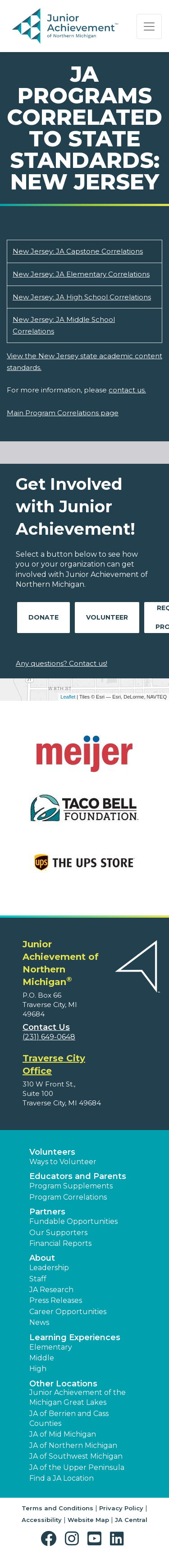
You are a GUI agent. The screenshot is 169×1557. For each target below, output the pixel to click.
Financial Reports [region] (60, 1243)
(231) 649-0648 (49, 1037)
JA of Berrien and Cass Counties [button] (69, 1418)
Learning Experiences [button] (74, 1337)
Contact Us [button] (46, 1027)
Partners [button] (47, 1212)
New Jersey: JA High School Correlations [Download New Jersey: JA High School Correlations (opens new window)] (82, 297)
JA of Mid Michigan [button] (62, 1434)
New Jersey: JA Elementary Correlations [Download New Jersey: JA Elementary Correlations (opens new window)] (81, 274)
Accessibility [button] (42, 1519)
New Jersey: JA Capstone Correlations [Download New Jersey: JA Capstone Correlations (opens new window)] (78, 251)
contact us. (127, 390)
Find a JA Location (61, 1478)
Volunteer (107, 617)
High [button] (37, 1368)
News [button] (39, 1322)
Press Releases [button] (55, 1300)
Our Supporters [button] (58, 1232)
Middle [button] (41, 1358)
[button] (51, 1538)
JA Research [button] (51, 1289)
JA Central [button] (131, 1519)
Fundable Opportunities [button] (73, 1221)
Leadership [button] (49, 1267)
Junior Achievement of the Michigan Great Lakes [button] (77, 1397)
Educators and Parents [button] (77, 1176)
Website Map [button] (88, 1519)
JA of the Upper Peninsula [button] (76, 1467)
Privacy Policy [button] (121, 1508)
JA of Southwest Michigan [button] (76, 1456)
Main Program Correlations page (63, 413)
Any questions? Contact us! (61, 663)
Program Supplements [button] (71, 1186)
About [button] (42, 1258)
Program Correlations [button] (68, 1197)
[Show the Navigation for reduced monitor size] (149, 26)
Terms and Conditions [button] (57, 1508)
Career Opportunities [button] (67, 1311)
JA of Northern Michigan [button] (73, 1445)
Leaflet (67, 696)
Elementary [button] (50, 1347)
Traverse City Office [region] (54, 1064)
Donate (43, 617)
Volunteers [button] (52, 1152)
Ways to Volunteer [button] (62, 1161)
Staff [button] (37, 1279)
